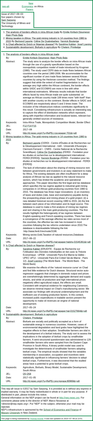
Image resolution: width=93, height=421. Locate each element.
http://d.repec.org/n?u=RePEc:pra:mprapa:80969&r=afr (51, 381)
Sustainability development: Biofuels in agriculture (31, 47)
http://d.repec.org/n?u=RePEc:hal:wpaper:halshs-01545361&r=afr (57, 242)
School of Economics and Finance (61, 410)
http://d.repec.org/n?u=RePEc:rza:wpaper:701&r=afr (50, 133)
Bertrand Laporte (24, 41)
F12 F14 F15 (29, 126)
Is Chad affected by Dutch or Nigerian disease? (30, 44)
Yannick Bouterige (69, 41)
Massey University (10, 413)
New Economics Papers (27, 6)
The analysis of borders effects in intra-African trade (32, 32)
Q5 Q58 (27, 374)
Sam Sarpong (8, 20)
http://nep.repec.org (69, 397)
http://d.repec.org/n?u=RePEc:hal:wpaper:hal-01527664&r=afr (55, 311)
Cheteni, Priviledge (71, 47)
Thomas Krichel (36, 419)
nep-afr (5, 6)
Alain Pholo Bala (14, 35)
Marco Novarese (57, 401)
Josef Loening (84, 44)
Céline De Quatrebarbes (46, 41)
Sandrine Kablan (67, 44)
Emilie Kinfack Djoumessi (76, 32)
